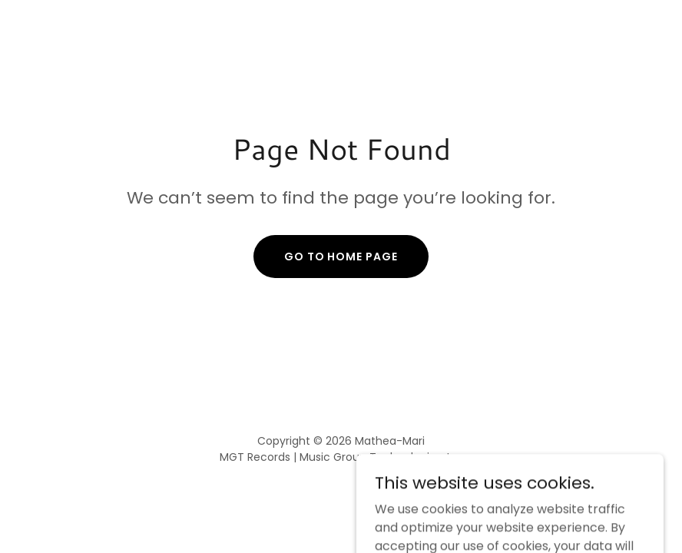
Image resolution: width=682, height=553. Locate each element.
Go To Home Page (341, 256)
